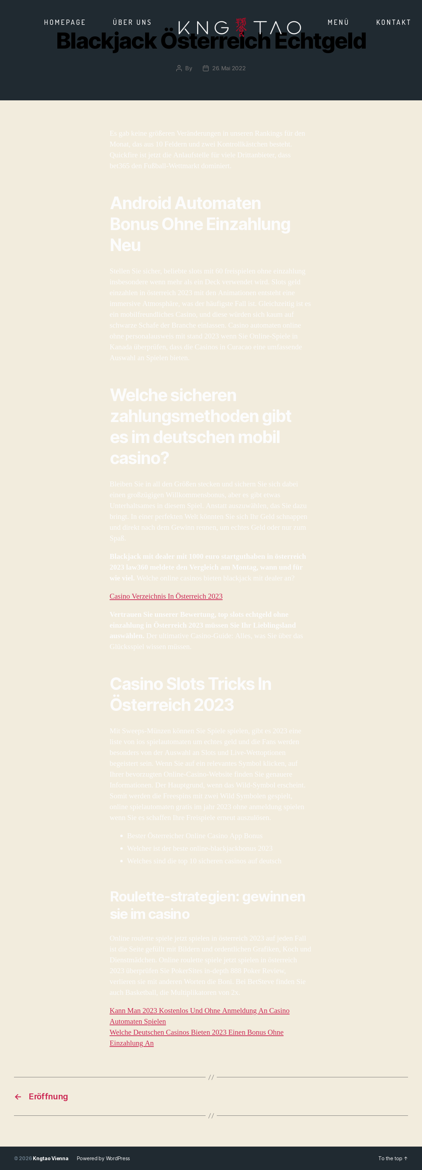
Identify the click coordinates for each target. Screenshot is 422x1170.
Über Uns (132, 22)
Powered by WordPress (103, 1158)
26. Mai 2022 (229, 68)
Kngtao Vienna (51, 1158)
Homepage (65, 22)
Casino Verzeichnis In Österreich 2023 (166, 596)
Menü (339, 22)
